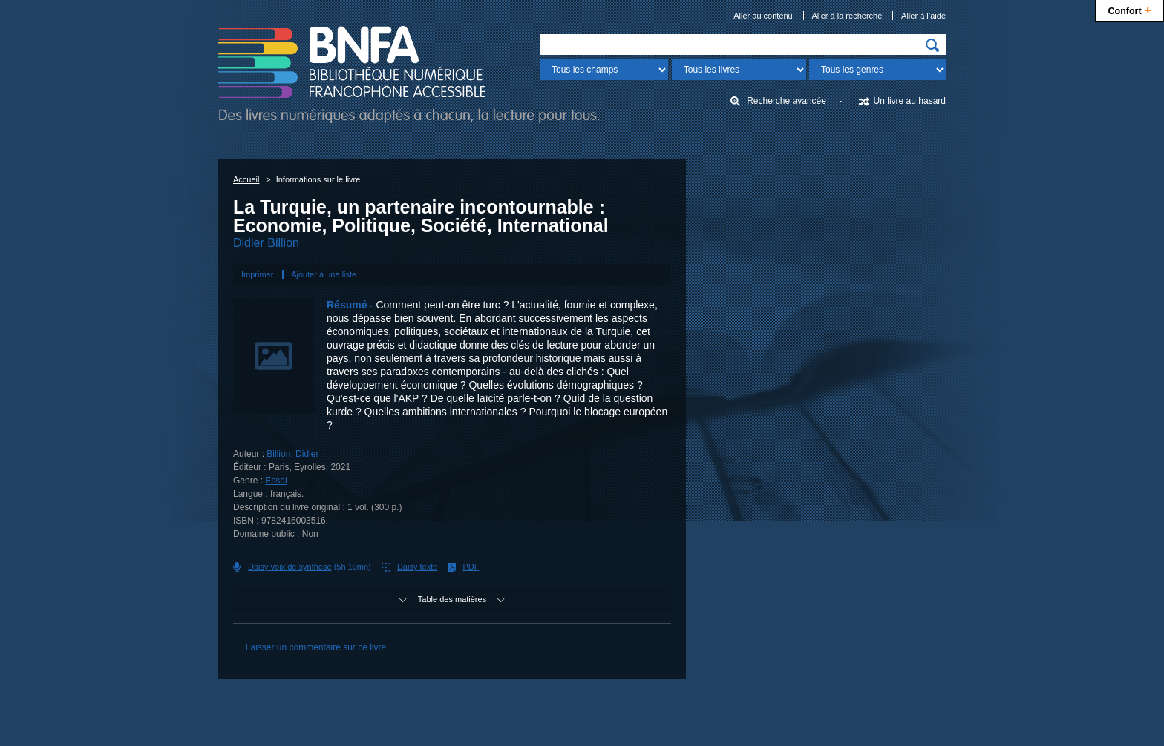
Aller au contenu (763, 15)
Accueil (246, 179)
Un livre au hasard (910, 101)
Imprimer (257, 274)
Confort (1129, 9)
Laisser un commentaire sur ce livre (316, 647)
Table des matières (452, 599)
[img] (932, 45)
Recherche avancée (786, 101)
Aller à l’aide (923, 15)
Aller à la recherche (847, 15)
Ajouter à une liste (323, 274)
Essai (276, 480)
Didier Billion (266, 243)
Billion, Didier (292, 454)
